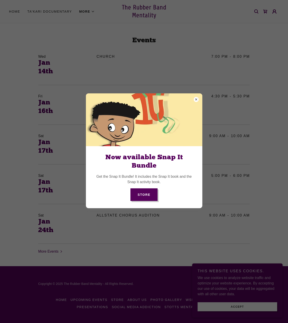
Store (144, 194)
